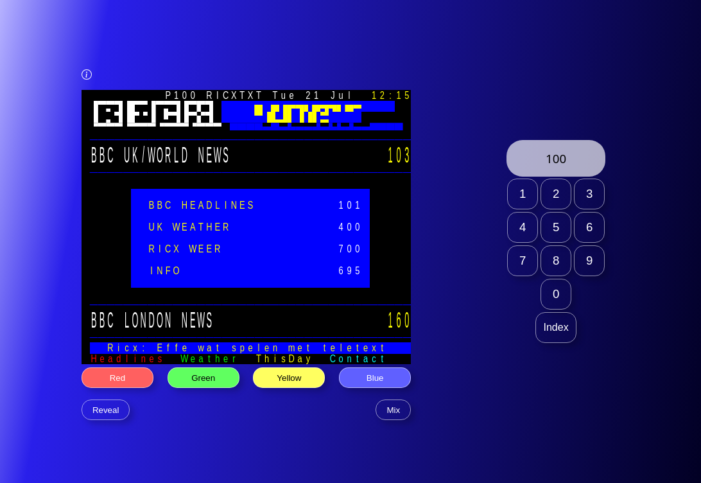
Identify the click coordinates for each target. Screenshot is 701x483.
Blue (375, 378)
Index (556, 327)
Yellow (289, 378)
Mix (393, 410)
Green (203, 378)
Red (117, 378)
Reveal (105, 410)
